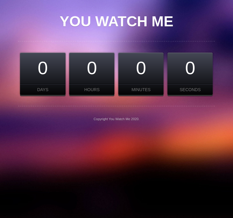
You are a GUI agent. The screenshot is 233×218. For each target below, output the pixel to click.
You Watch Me (116, 21)
